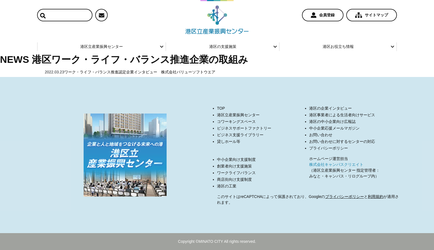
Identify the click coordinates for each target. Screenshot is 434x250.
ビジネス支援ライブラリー (240, 135)
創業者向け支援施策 (234, 166)
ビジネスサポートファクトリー (244, 128)
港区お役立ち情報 (358, 46)
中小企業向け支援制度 (236, 159)
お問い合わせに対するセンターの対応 (342, 141)
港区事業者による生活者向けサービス (342, 115)
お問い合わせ (320, 135)
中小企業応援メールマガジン (334, 128)
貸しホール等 (228, 141)
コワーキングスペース (236, 121)
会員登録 (323, 15)
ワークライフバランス (236, 173)
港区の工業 (226, 186)
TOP (221, 108)
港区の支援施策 (243, 46)
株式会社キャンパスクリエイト (336, 164)
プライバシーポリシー (328, 148)
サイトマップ (371, 15)
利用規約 (375, 196)
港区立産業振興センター (121, 46)
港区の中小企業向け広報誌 (332, 121)
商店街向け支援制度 (234, 179)
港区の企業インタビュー (330, 108)
